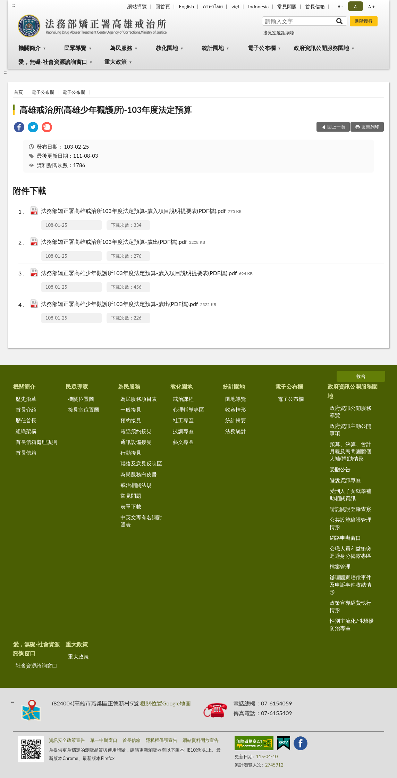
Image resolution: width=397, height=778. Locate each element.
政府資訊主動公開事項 (350, 429)
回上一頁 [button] (336, 127)
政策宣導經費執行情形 (350, 606)
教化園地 (167, 47)
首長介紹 (26, 409)
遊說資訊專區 (345, 480)
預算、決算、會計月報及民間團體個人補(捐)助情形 (350, 451)
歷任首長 (26, 420)
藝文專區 (183, 442)
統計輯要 (235, 420)
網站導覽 (137, 6)
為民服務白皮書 (138, 474)
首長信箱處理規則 (36, 442)
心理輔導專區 (188, 409)
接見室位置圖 (83, 409)
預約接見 (130, 420)
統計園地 (213, 47)
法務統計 (235, 431)
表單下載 (130, 506)
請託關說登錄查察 (350, 509)
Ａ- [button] (340, 6)
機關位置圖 (81, 399)
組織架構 (26, 431)
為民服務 (121, 47)
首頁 (18, 92)
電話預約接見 (136, 431)
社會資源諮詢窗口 (36, 665)
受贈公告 (340, 469)
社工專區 (183, 420)
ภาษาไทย (213, 6)
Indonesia (258, 6)
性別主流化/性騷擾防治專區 (352, 624)
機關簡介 (29, 47)
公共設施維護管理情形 (350, 523)
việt (235, 6)
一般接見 (130, 409)
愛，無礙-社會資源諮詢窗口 (52, 61)
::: (13, 5)
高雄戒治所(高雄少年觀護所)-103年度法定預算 (105, 110)
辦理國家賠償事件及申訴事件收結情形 (350, 584)
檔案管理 (340, 566)
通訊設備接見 (136, 442)
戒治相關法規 (136, 485)
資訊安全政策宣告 (67, 740)
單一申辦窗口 (103, 740)
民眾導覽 (75, 47)
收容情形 (235, 409)
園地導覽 (235, 399)
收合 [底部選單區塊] (360, 376)
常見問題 (287, 6)
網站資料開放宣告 (201, 740)
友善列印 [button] (370, 127)
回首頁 (162, 6)
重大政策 (115, 61)
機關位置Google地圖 (165, 703)
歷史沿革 (26, 399)
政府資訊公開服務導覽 (350, 411)
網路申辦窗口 (345, 538)
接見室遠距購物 (279, 32)
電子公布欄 (262, 47)
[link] (19, 128)
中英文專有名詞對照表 (141, 521)
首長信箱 (315, 6)
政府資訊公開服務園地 (321, 47)
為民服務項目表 (138, 399)
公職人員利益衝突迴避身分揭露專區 (350, 552)
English (186, 6)
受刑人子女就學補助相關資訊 (350, 494)
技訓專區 (183, 431)
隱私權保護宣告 (161, 740)
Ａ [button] (355, 6)
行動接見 (130, 452)
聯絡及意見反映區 (141, 463)
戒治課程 (183, 399)
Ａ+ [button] (371, 6)
